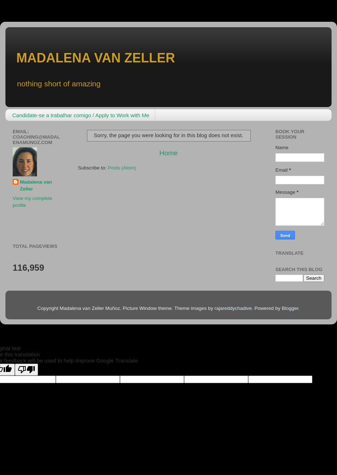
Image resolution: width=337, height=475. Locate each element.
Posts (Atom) (122, 168)
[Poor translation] (26, 370)
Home (168, 153)
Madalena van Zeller (36, 185)
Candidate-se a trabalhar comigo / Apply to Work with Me (80, 115)
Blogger (290, 308)
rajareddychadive (233, 308)
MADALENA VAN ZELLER (95, 57)
